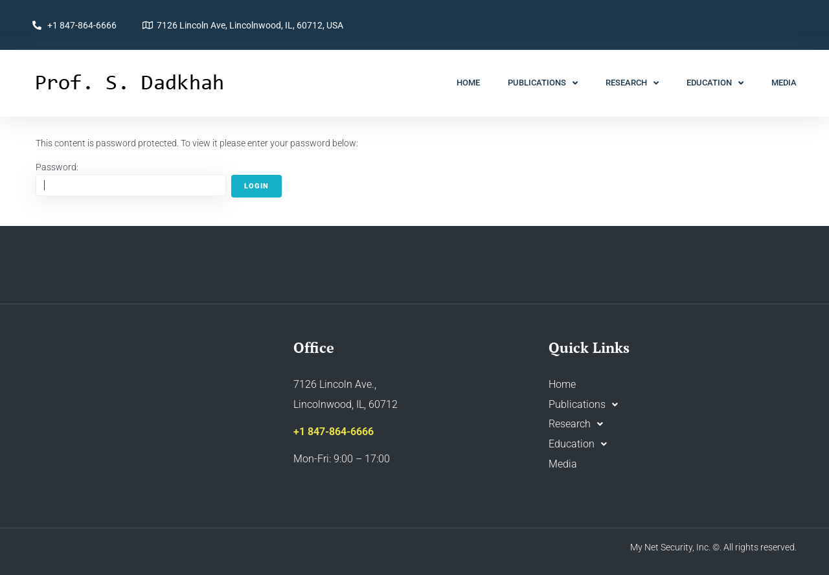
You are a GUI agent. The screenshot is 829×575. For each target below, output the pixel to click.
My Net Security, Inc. (670, 547)
